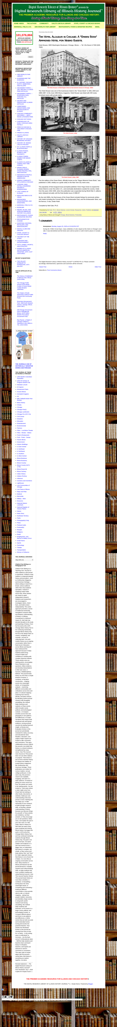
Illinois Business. (22, 460)
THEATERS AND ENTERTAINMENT (23, 241)
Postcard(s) (78, 215)
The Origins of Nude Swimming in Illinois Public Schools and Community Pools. (25, 295)
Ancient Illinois (21, 391)
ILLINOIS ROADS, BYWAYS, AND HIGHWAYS (22, 152)
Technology (20, 545)
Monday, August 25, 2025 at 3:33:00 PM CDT (65, 226)
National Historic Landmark (22, 504)
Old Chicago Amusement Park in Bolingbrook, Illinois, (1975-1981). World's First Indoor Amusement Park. (24, 313)
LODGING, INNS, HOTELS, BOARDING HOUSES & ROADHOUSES (24, 187)
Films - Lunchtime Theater (25, 430)
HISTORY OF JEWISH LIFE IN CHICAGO (24, 143)
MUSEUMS (20, 207)
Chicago (63, 215)
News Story (20, 513)
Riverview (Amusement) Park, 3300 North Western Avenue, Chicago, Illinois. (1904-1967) (25, 304)
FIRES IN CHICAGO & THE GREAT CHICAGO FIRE (24, 128)
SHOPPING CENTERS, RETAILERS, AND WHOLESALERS (24, 224)
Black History (21, 402)
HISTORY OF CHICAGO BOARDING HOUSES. (24, 139)
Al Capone (20, 387)
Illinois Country (21, 463)
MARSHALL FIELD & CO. (22, 27)
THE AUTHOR (31, 23)
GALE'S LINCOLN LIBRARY (61, 23)
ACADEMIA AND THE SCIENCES (23, 79)
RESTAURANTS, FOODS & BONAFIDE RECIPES (75, 27)
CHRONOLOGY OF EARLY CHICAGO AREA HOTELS (24, 123)
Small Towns (21, 540)
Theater (19, 547)
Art (18, 396)
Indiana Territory (22, 476)
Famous (19, 428)
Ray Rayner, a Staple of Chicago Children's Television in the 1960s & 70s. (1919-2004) (24, 322)
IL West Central (22, 456)
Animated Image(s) (23, 394)
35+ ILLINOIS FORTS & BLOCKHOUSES (24, 147)
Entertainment (21, 423)
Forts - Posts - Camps (23, 437)
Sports (19, 543)
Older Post (98, 267)
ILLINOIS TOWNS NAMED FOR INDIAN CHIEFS (23, 158)
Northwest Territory (23, 516)
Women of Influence (23, 552)
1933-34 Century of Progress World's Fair (23, 381)
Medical (19, 494)
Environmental (21, 426)
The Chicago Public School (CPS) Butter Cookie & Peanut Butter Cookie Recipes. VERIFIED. (24, 286)
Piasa (19, 522)
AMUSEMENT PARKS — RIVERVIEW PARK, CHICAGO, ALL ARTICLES (25, 96)
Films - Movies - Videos (24, 432)
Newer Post (42, 267)
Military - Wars (21, 498)
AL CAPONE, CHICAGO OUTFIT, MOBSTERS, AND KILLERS (24, 84)
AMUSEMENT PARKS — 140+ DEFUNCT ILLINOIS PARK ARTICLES (25, 89)
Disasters (20, 419)
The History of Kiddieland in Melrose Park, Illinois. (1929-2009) (24, 277)
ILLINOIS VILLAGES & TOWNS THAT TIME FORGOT (24, 163)
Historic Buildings (22, 444)
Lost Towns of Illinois (23, 489)
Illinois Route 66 (22, 469)
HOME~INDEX (19, 23)
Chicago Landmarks (23, 412)
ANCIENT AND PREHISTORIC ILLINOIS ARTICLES (24, 102)
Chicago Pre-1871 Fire (24, 414)
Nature (19, 511)
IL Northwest (21, 451)
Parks (19, 518)
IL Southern (20, 453)
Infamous (20, 478)
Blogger (90, 984)
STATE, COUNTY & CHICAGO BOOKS (87, 23)
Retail (19, 534)
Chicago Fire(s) (22, 409)
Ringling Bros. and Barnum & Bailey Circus (24, 537)
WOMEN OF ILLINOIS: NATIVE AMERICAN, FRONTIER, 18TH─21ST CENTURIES (24, 251)
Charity (19, 405)
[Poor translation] (10, 997)
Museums (20, 501)
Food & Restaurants (23, 435)
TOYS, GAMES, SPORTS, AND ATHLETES (25, 245)
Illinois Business (70, 215)
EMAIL (97, 27)
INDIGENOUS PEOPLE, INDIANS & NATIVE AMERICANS (24, 176)
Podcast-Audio (21, 525)
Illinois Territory (21, 471)
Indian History (21, 474)
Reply (45, 233)
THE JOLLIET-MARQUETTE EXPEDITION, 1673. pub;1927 (23, 264)
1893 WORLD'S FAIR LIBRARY (45, 27)
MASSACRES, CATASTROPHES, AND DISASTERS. (24, 201)
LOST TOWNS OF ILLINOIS (22, 192)
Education (20, 421)
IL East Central (21, 446)
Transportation (21, 550)
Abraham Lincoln (22, 384)
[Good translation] (4, 997)
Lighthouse (20, 483)
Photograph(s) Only (23, 520)
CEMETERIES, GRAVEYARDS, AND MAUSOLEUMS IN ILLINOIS (23, 109)
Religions (20, 532)
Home (70, 267)
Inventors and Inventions (24, 480)
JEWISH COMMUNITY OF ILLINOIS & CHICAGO (25, 181)
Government (21, 442)
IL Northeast (20, 449)
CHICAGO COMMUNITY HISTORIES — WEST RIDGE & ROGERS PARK (25, 115)
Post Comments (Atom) (54, 270)
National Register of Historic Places (23, 508)
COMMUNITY (44, 23)
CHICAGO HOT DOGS (24, 119)
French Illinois (21, 439)
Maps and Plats (22, 491)
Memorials (20, 496)
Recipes (19, 529)
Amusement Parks (22, 389)
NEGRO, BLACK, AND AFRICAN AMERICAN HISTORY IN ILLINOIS (24, 211)
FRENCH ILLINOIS (23, 132)
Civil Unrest (20, 416)
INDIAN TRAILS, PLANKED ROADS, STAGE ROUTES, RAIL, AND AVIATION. (24, 170)
